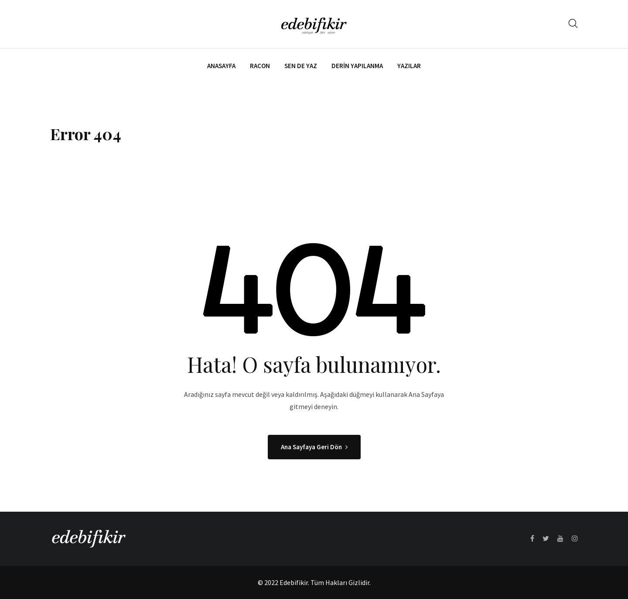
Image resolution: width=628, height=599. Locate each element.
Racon (260, 66)
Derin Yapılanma (357, 66)
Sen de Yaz (300, 66)
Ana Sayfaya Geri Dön (314, 447)
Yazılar (409, 66)
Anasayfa (221, 66)
